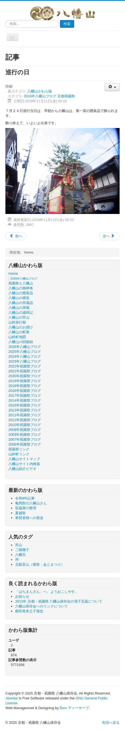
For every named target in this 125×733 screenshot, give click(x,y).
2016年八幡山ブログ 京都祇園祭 (49, 96)
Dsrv (63, 708)
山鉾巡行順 (17, 322)
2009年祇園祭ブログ (24, 435)
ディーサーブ (78, 708)
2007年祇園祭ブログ (24, 439)
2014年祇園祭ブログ (24, 400)
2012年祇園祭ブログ (24, 420)
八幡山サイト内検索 (24, 464)
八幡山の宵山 (18, 317)
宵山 (18, 545)
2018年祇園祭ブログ (24, 386)
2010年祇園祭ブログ (24, 425)
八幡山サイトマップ (24, 459)
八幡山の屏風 (18, 308)
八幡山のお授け (20, 327)
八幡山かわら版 (39, 91)
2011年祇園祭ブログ (24, 415)
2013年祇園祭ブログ (24, 410)
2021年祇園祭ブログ (24, 371)
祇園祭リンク (18, 449)
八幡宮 (20, 555)
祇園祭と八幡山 (20, 283)
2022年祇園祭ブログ (24, 366)
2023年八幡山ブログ (24, 361)
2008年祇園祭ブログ (24, 430)
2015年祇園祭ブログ (24, 405)
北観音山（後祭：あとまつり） (39, 564)
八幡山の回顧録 (20, 342)
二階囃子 (22, 550)
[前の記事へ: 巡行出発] (15, 236)
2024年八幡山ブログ (24, 356)
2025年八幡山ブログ (24, 352)
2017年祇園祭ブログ (24, 395)
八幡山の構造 (18, 298)
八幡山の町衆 (18, 332)
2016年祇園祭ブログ (24, 391)
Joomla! (11, 698)
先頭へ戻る (111, 723)
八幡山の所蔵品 (20, 303)
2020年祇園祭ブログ (24, 376)
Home (13, 273)
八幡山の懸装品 (20, 293)
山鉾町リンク (18, 454)
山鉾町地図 (17, 337)
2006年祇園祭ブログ (24, 444)
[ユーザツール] (112, 87)
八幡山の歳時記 (20, 313)
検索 (67, 24)
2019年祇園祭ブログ (24, 381)
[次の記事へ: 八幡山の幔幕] (109, 236)
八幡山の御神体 (20, 288)
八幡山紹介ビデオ (22, 469)
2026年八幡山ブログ (24, 278)
